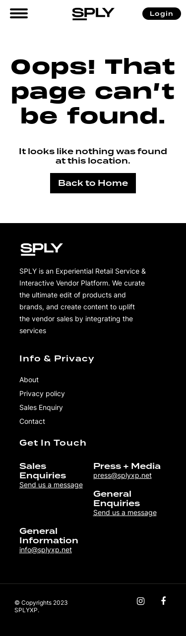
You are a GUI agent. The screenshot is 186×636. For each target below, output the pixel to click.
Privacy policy (42, 393)
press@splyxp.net (122, 475)
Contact (32, 421)
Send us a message (51, 484)
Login (162, 13)
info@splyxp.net (45, 549)
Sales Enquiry (41, 407)
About (29, 379)
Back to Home (93, 183)
